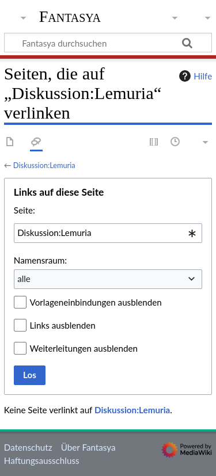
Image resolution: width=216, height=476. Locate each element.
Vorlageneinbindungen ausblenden (96, 302)
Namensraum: (40, 260)
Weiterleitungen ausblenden (84, 348)
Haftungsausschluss (41, 460)
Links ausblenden (63, 325)
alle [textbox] (24, 278)
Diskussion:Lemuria (44, 165)
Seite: (24, 210)
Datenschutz (28, 447)
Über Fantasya (88, 447)
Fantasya (70, 17)
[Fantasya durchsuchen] (108, 42)
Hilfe (194, 76)
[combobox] (108, 233)
